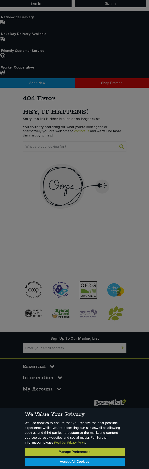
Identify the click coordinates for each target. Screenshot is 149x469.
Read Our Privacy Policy (69, 442)
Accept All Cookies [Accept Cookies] (74, 461)
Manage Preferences (74, 452)
